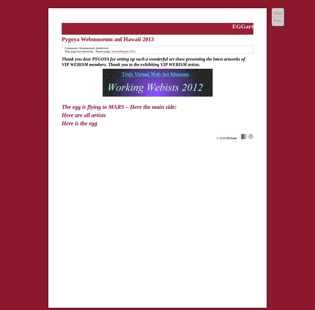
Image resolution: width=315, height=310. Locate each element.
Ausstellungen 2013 (123, 51)
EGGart (242, 26)
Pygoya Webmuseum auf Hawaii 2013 (108, 39)
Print (277, 21)
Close (278, 13)
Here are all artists (84, 115)
